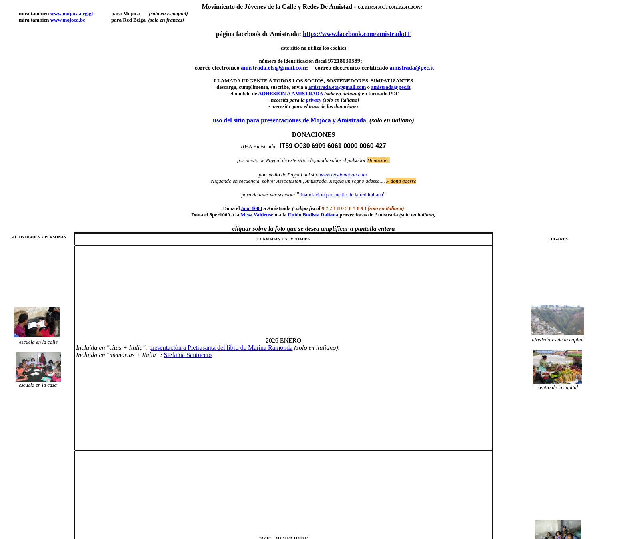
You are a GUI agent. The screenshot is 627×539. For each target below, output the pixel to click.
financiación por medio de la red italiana (341, 195)
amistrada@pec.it (412, 67)
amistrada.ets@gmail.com (337, 87)
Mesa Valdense (256, 215)
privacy (313, 100)
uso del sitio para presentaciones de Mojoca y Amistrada (289, 120)
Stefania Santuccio (188, 354)
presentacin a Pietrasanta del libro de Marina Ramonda (221, 347)
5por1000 (251, 208)
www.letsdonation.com (343, 175)
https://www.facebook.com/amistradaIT (357, 33)
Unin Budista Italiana (313, 215)
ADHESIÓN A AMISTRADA (290, 93)
